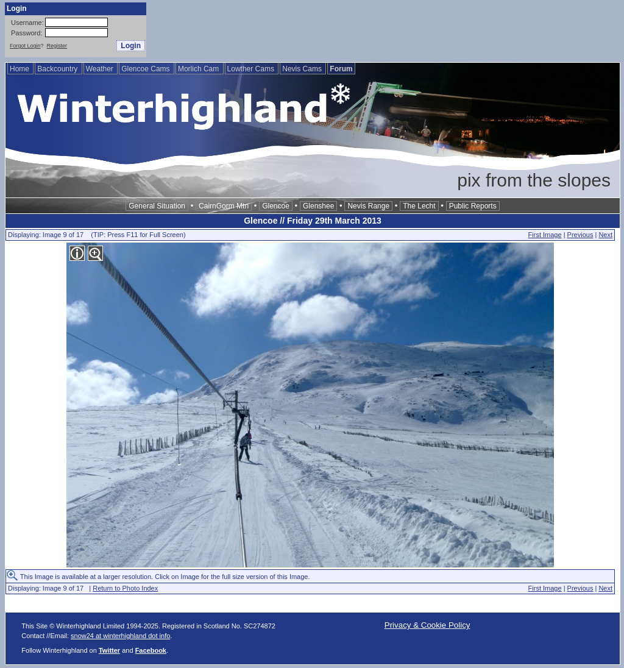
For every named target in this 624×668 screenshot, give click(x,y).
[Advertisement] (398, 29)
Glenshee (318, 206)
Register (57, 46)
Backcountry (58, 69)
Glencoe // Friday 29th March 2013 (312, 221)
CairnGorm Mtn (224, 206)
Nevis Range (368, 206)
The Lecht (419, 206)
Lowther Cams (252, 69)
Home (20, 69)
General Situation (157, 206)
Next (605, 234)
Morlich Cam (199, 69)
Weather (100, 69)
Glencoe (275, 206)
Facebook (150, 650)
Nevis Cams (303, 69)
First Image (545, 234)
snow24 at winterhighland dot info (120, 635)
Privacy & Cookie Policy (427, 625)
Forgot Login (25, 46)
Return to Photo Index (125, 588)
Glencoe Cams (146, 69)
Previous (580, 234)
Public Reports (473, 206)
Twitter (109, 650)
